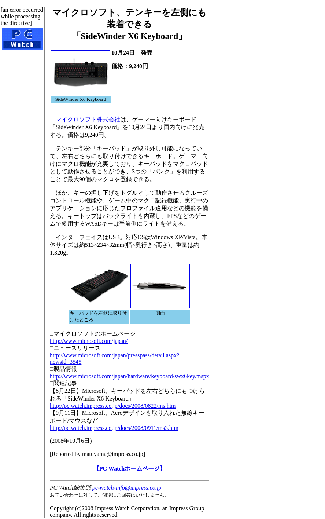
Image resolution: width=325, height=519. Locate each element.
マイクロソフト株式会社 (88, 119)
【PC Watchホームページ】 (129, 468)
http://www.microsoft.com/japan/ (89, 341)
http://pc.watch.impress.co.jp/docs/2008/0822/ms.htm (113, 406)
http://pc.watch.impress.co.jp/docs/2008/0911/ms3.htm (114, 428)
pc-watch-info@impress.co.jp (126, 488)
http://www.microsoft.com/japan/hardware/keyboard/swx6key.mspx (129, 376)
